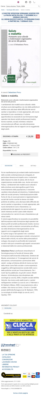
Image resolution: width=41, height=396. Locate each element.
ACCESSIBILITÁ (7, 369)
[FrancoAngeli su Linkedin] (5, 351)
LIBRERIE (5, 364)
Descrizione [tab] (8, 165)
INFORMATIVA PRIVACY (10, 367)
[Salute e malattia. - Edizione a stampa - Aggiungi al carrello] (38, 136)
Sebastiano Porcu (14, 92)
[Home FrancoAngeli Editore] (8, 2)
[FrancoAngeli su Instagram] (7, 351)
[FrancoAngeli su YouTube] (9, 351)
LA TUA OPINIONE (8, 355)
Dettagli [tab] (33, 165)
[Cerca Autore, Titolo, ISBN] (21, 6)
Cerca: (3, 6)
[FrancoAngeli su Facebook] (2, 351)
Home (2, 10)
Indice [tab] (21, 165)
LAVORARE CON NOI (9, 362)
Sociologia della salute (13, 10)
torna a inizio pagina (20, 393)
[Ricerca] (39, 6)
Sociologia (7, 308)
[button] (17, 2)
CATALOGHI (6, 357)
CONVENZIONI (7, 360)
